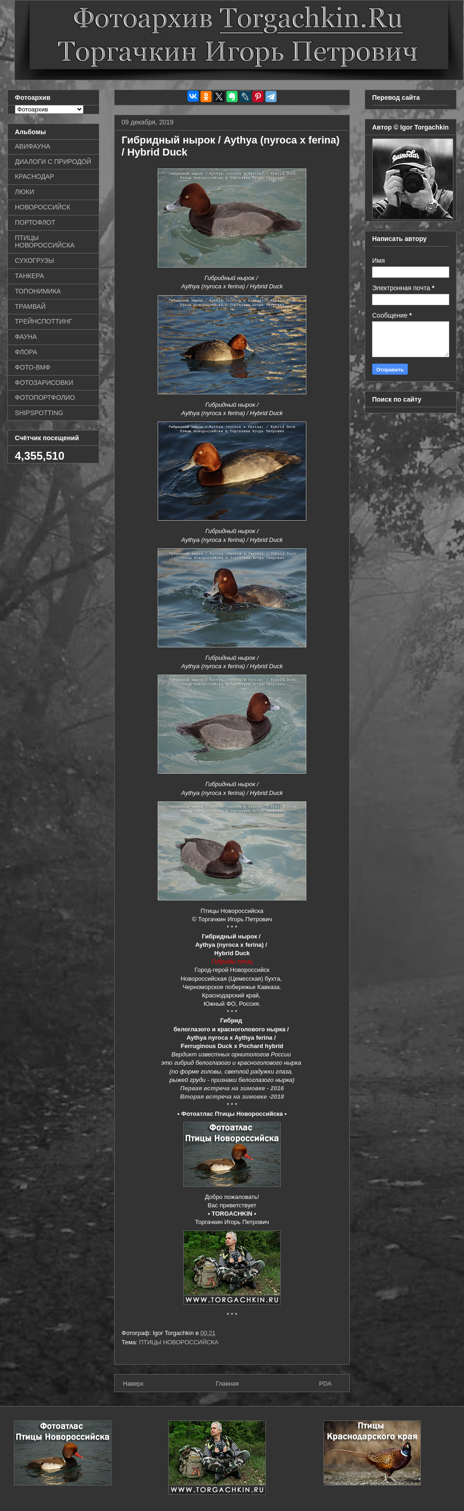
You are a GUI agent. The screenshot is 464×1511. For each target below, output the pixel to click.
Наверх (133, 1383)
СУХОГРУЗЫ (34, 260)
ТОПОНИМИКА (38, 291)
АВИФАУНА (32, 146)
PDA (325, 1383)
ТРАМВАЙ (30, 306)
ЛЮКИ (24, 191)
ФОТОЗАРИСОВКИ (44, 382)
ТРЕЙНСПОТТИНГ (43, 321)
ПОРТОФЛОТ (35, 222)
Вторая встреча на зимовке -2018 (232, 1096)
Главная (227, 1383)
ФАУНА (26, 336)
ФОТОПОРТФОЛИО (45, 397)
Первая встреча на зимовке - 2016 (232, 1088)
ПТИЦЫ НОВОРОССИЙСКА (179, 1342)
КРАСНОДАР (34, 176)
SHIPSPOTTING (39, 413)
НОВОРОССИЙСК (42, 207)
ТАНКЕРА (29, 276)
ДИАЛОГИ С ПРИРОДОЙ (53, 161)
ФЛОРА (26, 352)
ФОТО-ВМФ (33, 367)
